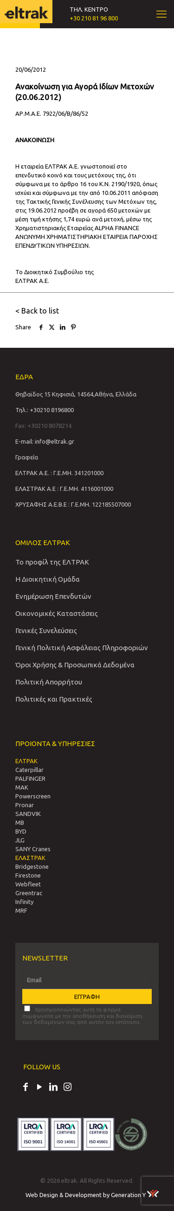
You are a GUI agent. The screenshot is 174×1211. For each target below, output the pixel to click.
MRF (21, 910)
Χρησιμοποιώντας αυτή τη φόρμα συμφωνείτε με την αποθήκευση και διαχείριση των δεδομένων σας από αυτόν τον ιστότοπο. (82, 1015)
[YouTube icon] (39, 1088)
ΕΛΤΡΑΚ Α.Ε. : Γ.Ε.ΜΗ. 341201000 (59, 473)
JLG (20, 840)
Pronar (24, 805)
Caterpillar (29, 769)
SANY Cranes (33, 849)
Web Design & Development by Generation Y (92, 1195)
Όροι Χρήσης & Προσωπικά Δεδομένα (75, 665)
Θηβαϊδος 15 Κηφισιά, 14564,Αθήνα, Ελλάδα (75, 394)
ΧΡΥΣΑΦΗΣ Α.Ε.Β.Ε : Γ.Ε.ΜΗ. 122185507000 (73, 504)
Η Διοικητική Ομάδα (47, 579)
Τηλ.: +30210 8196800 (44, 410)
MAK (21, 787)
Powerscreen (33, 796)
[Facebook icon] (25, 1088)
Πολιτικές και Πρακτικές (53, 699)
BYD (20, 831)
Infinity (24, 901)
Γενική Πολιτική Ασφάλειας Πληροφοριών (81, 648)
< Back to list (37, 311)
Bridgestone (32, 866)
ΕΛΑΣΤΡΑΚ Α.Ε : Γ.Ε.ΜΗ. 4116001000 (64, 488)
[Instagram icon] (67, 1088)
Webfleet (28, 884)
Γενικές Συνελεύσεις (46, 630)
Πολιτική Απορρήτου (48, 682)
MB (19, 822)
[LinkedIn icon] (53, 1088)
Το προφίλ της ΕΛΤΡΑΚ (52, 562)
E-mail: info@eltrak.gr (44, 441)
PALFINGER (30, 778)
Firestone (28, 875)
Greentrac (28, 893)
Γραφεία (26, 457)
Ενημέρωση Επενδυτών (53, 596)
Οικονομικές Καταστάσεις (56, 613)
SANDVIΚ (28, 813)
